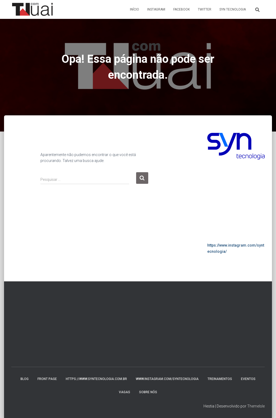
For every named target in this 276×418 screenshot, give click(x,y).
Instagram (156, 9)
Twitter (204, 9)
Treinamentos (220, 379)
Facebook (181, 9)
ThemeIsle (256, 406)
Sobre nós (148, 392)
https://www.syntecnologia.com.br (96, 379)
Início (134, 9)
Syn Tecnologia (232, 9)
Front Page (47, 379)
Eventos (248, 379)
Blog (24, 379)
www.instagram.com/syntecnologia (167, 379)
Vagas (124, 392)
